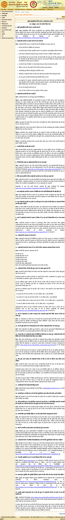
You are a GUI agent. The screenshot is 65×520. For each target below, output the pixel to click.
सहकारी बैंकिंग (4, 15)
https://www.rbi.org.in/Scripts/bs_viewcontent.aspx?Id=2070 (38, 345)
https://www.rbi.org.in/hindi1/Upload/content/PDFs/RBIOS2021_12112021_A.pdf (39, 466)
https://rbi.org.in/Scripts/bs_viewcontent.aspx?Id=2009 (44, 169)
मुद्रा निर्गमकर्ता (4, 27)
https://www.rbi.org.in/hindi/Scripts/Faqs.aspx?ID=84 (47, 497)
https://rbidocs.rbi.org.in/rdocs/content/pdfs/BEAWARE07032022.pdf (36, 487)
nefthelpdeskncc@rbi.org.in (51, 388)
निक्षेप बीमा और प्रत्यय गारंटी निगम (8, 38)
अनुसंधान (3, 34)
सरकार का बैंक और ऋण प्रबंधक (7, 11)
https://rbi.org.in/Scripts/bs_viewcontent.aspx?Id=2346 (31, 37)
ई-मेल (50, 460)
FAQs (22, 12)
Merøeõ (62, 514)
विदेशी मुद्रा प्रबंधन (5, 23)
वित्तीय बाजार (4, 21)
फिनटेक (3, 32)
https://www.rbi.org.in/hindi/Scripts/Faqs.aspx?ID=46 (31, 232)
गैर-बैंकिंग (3, 17)
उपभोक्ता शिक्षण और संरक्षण (7, 25)
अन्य (2, 36)
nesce (17, 12)
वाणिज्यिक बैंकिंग (5, 13)
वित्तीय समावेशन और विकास (6, 19)
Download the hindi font (39, 2)
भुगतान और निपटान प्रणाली (6, 29)
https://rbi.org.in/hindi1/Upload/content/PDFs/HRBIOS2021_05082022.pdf (37, 454)
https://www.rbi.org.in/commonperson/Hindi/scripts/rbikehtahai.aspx (35, 481)
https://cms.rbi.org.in (29, 460)
